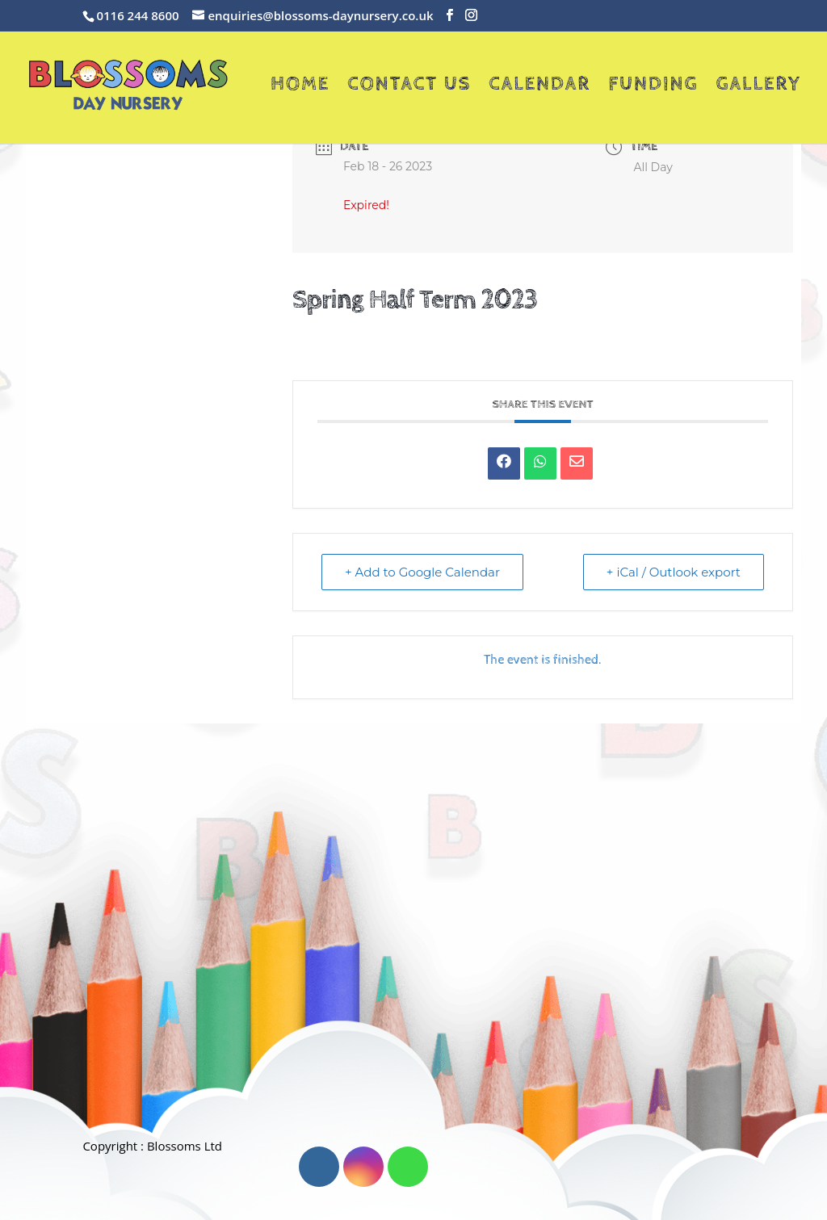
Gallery (758, 86)
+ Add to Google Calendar (422, 572)
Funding (653, 86)
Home (300, 86)
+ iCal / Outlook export (674, 572)
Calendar (539, 86)
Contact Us (409, 86)
